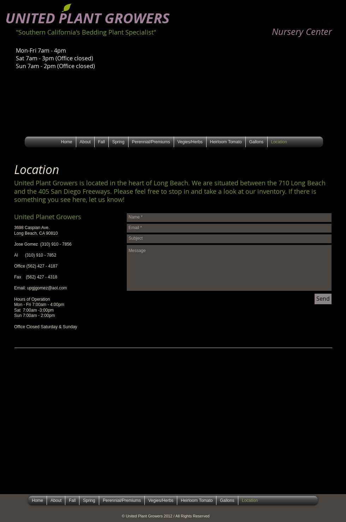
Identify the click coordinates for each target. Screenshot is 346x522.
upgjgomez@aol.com (47, 288)
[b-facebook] (327, 22)
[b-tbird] (317, 22)
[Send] (323, 299)
